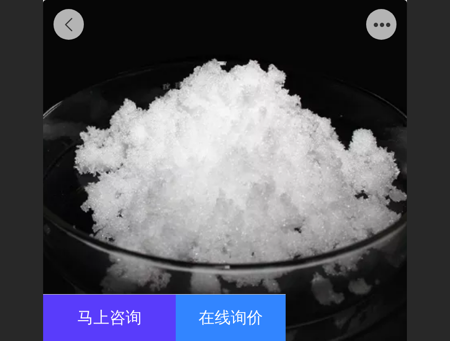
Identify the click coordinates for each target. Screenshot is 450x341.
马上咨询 (109, 317)
